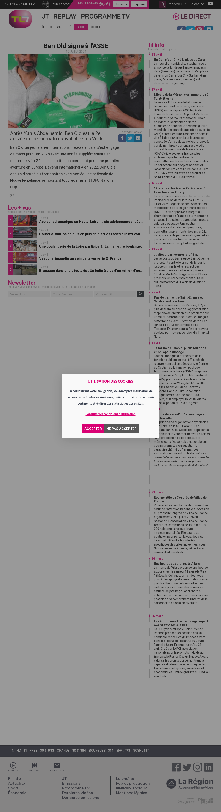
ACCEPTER (93, 429)
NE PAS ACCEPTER (122, 429)
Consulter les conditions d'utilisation (111, 414)
